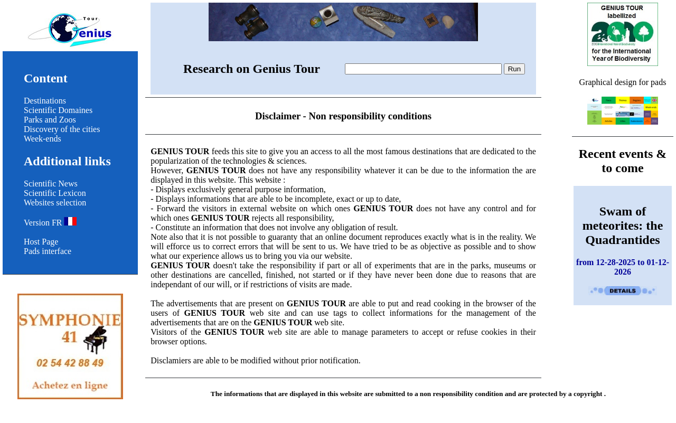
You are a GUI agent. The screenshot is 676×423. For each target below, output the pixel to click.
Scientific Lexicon (55, 193)
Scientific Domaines (58, 110)
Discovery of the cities (62, 129)
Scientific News (51, 183)
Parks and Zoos (50, 119)
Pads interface (47, 251)
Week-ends (42, 138)
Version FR (50, 222)
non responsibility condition (461, 394)
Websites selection (55, 202)
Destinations (45, 100)
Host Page (41, 241)
